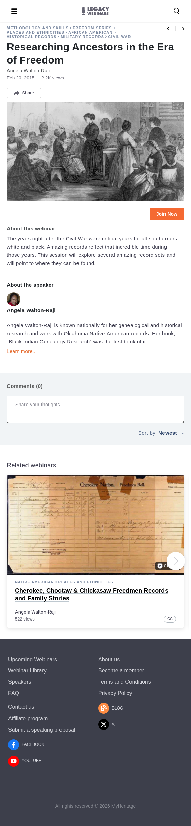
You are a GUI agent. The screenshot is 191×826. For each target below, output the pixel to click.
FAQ (13, 693)
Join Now (166, 214)
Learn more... (22, 351)
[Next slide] (176, 561)
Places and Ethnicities (35, 32)
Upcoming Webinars (32, 659)
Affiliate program (28, 718)
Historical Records (31, 37)
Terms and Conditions (124, 682)
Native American (34, 582)
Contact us (21, 707)
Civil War (119, 37)
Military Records (82, 37)
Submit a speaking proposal (41, 730)
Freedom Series (92, 28)
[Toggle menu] (14, 11)
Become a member (121, 671)
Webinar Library (27, 671)
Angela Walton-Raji (35, 611)
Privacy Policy (115, 693)
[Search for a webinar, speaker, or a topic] (177, 11)
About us (109, 659)
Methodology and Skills (38, 28)
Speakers (19, 682)
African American (90, 32)
